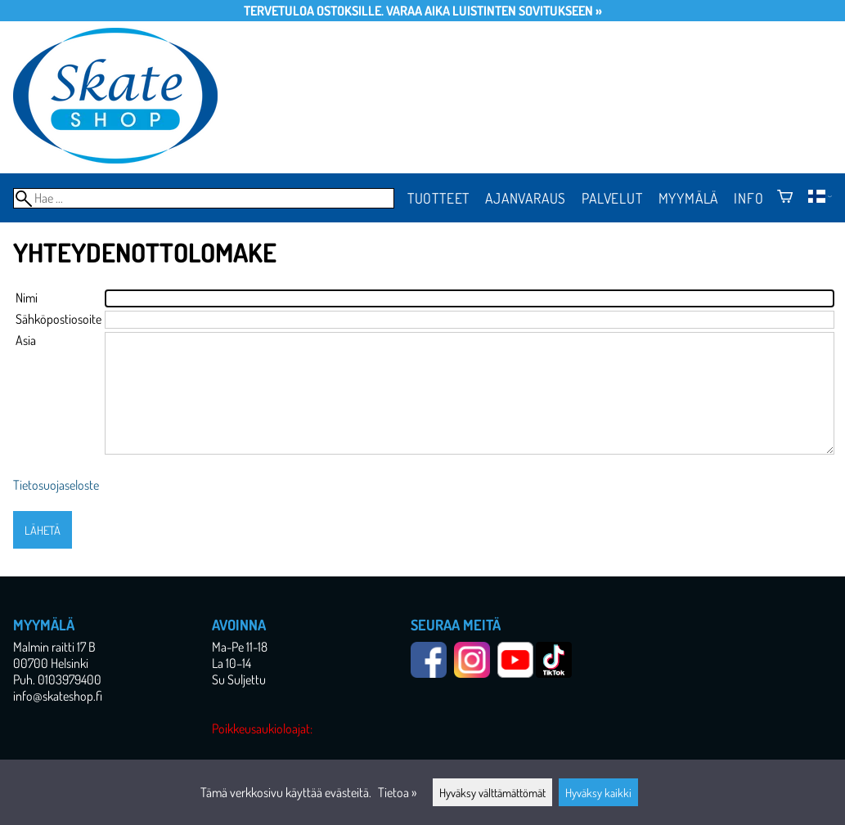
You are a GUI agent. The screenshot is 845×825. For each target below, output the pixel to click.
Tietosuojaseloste (56, 485)
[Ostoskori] (785, 198)
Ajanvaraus (525, 198)
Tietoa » (397, 792)
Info (748, 198)
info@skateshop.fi (57, 696)
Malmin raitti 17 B (54, 647)
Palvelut (612, 198)
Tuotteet (438, 198)
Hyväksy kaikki (598, 792)
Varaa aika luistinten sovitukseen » (494, 10)
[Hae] (203, 198)
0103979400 (69, 679)
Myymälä (688, 198)
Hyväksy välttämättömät (492, 792)
